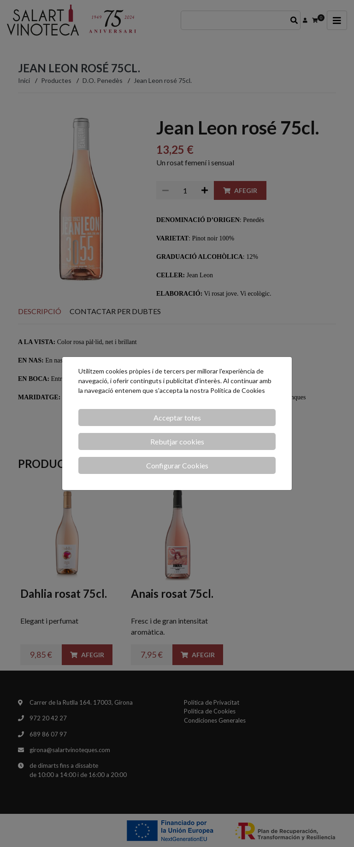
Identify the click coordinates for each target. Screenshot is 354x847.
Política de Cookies (237, 390)
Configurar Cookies (177, 465)
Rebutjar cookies (177, 441)
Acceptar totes (177, 417)
